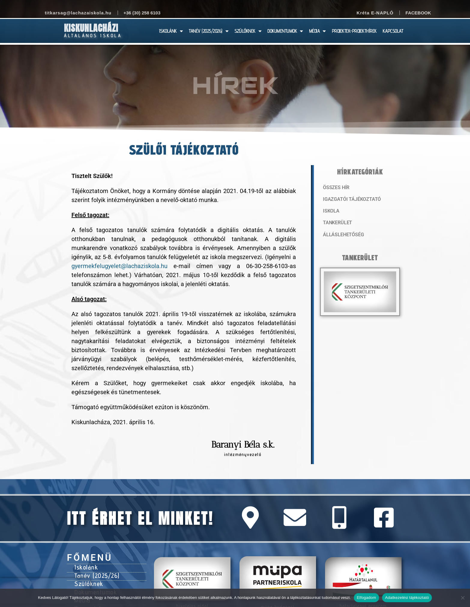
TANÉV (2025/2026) (208, 31)
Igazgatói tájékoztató (349, 199)
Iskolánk (85, 566)
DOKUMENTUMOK (285, 31)
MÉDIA (317, 31)
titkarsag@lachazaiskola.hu (78, 12)
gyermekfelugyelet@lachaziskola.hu (119, 266)
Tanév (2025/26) (96, 574)
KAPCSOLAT (393, 31)
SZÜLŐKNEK (247, 31)
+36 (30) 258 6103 (142, 12)
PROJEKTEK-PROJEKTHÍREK (354, 31)
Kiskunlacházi (91, 28)
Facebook (418, 12)
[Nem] (462, 598)
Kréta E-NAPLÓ (375, 12)
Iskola (330, 211)
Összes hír (335, 187)
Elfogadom (366, 597)
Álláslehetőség (342, 235)
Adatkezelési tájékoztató (407, 597)
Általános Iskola (93, 35)
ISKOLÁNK (171, 31)
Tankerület (337, 223)
